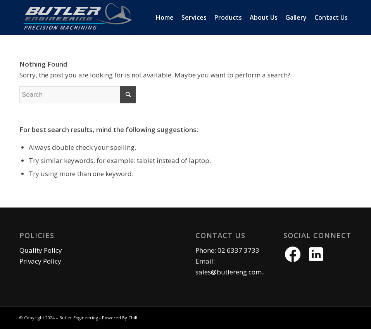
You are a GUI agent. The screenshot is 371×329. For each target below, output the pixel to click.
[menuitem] (165, 17)
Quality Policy (40, 250)
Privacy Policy (40, 261)
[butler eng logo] (114, 17)
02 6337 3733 (238, 250)
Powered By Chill (119, 317)
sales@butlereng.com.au (233, 271)
